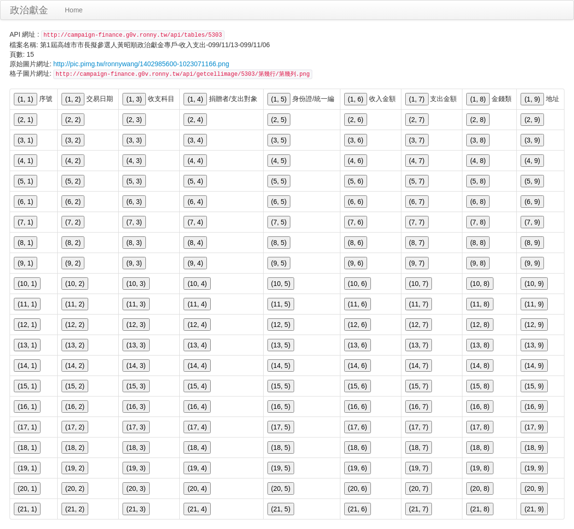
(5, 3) (134, 181)
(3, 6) (356, 140)
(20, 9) (533, 488)
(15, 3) (135, 386)
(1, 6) (356, 99)
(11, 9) (533, 304)
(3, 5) (279, 140)
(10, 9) (533, 283)
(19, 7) (418, 468)
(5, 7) (417, 181)
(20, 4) (196, 488)
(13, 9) (533, 345)
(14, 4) (196, 365)
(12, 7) (418, 324)
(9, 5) (279, 263)
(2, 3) (134, 119)
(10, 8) (479, 283)
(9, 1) (25, 263)
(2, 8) (478, 119)
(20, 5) (280, 488)
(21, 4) (196, 509)
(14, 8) (479, 365)
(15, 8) (479, 386)
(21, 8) (479, 509)
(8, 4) (195, 242)
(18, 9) (533, 447)
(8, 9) (532, 242)
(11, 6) (357, 304)
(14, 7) (418, 365)
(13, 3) (135, 345)
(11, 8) (479, 304)
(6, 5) (279, 201)
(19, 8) (479, 468)
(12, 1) (27, 324)
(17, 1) (27, 427)
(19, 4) (196, 468)
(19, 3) (135, 468)
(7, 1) (25, 222)
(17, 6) (357, 427)
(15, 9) (533, 386)
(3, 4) (195, 140)
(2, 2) (73, 119)
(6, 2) (73, 201)
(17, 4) (196, 427)
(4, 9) (532, 160)
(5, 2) (73, 181)
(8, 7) (417, 242)
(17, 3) (135, 427)
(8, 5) (279, 242)
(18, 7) (418, 447)
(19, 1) (27, 468)
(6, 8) (478, 201)
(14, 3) (135, 365)
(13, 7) (418, 345)
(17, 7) (418, 427)
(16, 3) (135, 406)
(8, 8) (478, 242)
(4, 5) (279, 160)
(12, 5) (280, 324)
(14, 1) (27, 365)
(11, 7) (418, 304)
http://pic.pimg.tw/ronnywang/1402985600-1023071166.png (141, 64)
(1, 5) (279, 99)
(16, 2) (74, 406)
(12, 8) (479, 324)
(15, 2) (74, 386)
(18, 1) (27, 447)
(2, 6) (356, 119)
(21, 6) (357, 509)
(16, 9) (533, 406)
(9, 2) (73, 263)
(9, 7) (417, 263)
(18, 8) (479, 447)
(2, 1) (25, 119)
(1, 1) (25, 99)
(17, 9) (533, 427)
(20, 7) (418, 488)
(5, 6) (356, 181)
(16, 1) (27, 406)
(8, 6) (356, 242)
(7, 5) (279, 222)
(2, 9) (532, 119)
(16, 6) (357, 406)
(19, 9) (533, 468)
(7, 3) (134, 222)
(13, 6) (357, 345)
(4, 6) (356, 160)
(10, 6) (357, 283)
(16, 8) (479, 406)
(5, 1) (25, 181)
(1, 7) (417, 99)
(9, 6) (356, 263)
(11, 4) (196, 304)
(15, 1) (27, 386)
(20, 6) (357, 488)
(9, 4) (195, 263)
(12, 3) (135, 324)
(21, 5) (280, 509)
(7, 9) (532, 222)
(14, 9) (533, 365)
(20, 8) (479, 488)
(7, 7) (417, 222)
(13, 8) (479, 345)
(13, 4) (196, 345)
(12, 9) (533, 324)
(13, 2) (74, 345)
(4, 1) (25, 160)
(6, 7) (417, 201)
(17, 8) (479, 427)
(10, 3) (135, 283)
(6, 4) (195, 201)
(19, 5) (280, 468)
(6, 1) (25, 201)
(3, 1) (25, 140)
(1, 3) (134, 99)
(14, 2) (74, 365)
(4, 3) (134, 160)
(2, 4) (195, 119)
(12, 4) (196, 324)
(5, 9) (532, 181)
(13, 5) (280, 345)
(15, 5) (280, 386)
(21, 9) (533, 509)
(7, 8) (478, 222)
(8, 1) (25, 242)
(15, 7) (418, 386)
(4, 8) (478, 160)
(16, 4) (196, 406)
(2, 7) (417, 119)
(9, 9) (532, 263)
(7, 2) (73, 222)
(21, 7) (418, 509)
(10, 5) (280, 283)
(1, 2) (73, 99)
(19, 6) (357, 468)
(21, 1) (27, 509)
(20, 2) (74, 488)
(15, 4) (196, 386)
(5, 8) (478, 181)
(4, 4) (195, 160)
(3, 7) (417, 140)
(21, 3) (135, 509)
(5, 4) (195, 181)
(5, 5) (279, 181)
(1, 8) (478, 99)
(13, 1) (27, 345)
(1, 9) (532, 99)
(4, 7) (417, 160)
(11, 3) (135, 304)
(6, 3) (134, 201)
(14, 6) (357, 365)
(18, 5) (280, 447)
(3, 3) (134, 140)
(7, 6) (356, 222)
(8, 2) (73, 242)
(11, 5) (280, 304)
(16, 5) (280, 406)
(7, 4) (195, 222)
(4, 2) (73, 160)
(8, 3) (134, 242)
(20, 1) (27, 488)
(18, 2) (74, 447)
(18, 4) (196, 447)
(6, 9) (532, 201)
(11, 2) (74, 304)
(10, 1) (27, 283)
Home (73, 10)
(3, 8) (478, 140)
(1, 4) (195, 99)
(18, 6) (357, 447)
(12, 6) (357, 324)
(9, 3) (134, 263)
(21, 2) (74, 509)
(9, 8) (478, 263)
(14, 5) (280, 365)
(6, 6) (356, 201)
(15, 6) (357, 386)
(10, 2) (74, 283)
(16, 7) (418, 406)
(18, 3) (135, 447)
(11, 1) (27, 304)
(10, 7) (418, 283)
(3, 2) (73, 140)
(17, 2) (74, 427)
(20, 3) (135, 488)
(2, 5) (279, 119)
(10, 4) (196, 283)
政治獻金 (29, 10)
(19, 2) (74, 468)
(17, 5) (280, 427)
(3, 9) (532, 140)
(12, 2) (74, 324)
